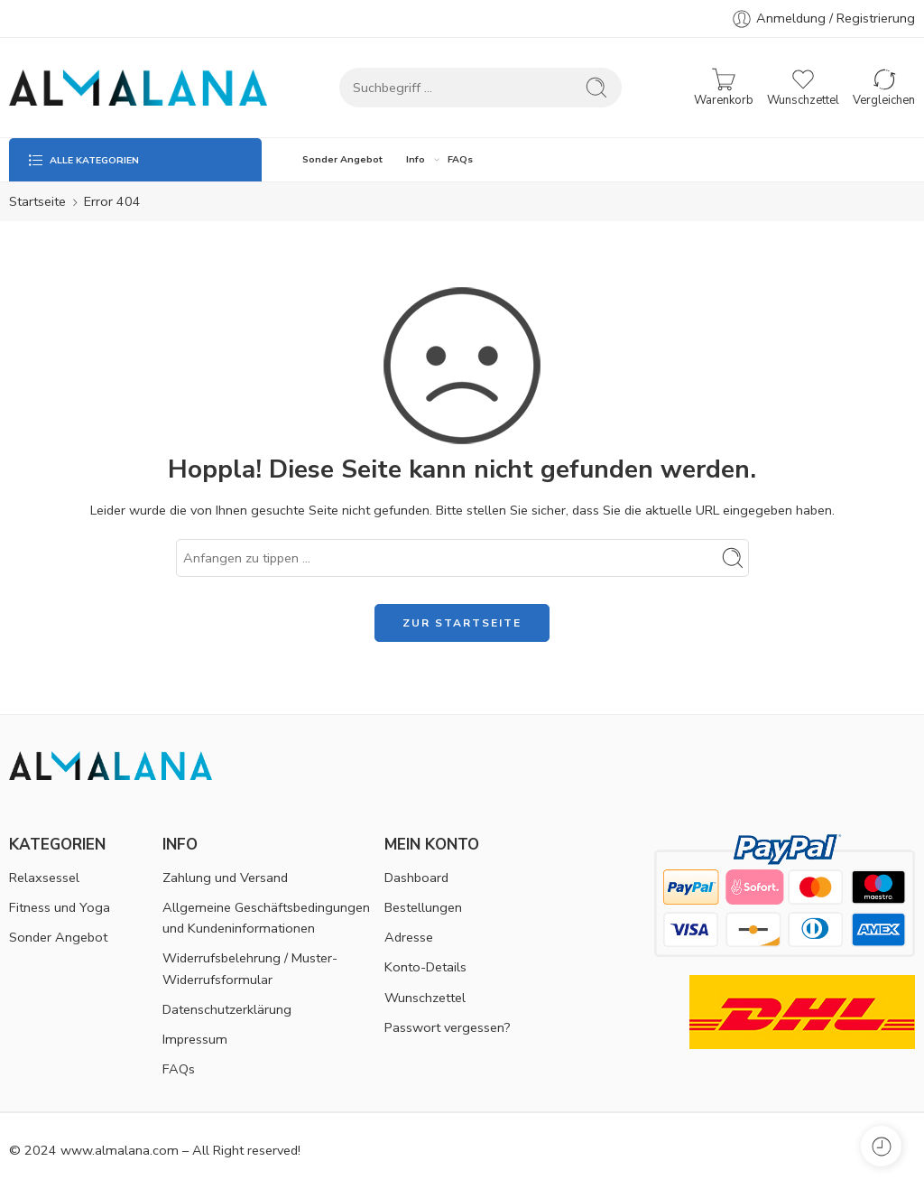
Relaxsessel (44, 878)
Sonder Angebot (342, 159)
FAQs (460, 159)
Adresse (408, 937)
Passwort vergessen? (447, 1027)
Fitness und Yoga (59, 907)
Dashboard (416, 878)
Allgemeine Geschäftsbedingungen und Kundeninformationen (266, 917)
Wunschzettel (425, 998)
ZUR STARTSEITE (462, 623)
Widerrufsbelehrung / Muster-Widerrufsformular (249, 968)
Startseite (37, 201)
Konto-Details (425, 967)
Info (415, 160)
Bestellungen (423, 907)
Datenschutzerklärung (226, 1009)
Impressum (194, 1039)
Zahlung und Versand (225, 878)
